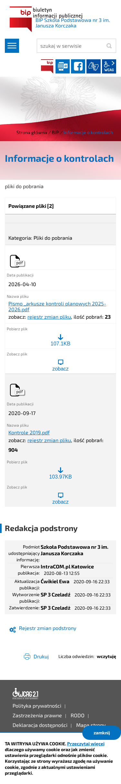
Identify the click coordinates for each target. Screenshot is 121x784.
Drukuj (41, 656)
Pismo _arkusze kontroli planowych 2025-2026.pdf (57, 306)
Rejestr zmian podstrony (47, 628)
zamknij (102, 732)
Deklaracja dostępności (25, 694)
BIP (47, 66)
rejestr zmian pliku (49, 317)
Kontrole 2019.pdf (29, 432)
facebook (78, 66)
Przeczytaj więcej (86, 743)
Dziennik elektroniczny (62, 66)
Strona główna (31, 132)
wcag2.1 (109, 66)
